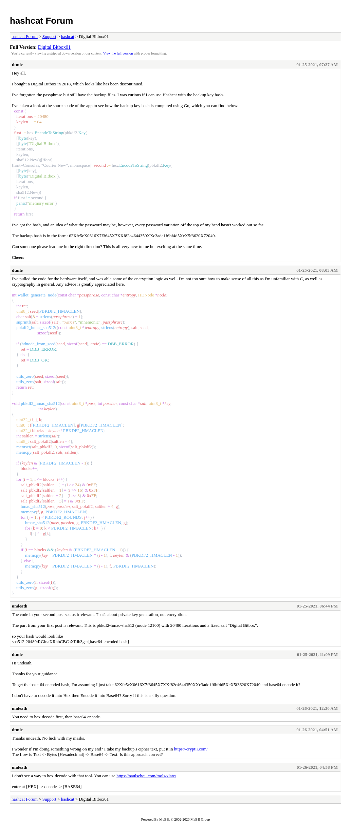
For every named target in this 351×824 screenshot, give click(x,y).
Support (49, 36)
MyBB (164, 819)
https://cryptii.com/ (191, 748)
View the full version (118, 53)
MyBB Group (200, 819)
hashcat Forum (41, 21)
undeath (19, 606)
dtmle (17, 64)
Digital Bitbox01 (54, 47)
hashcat (67, 36)
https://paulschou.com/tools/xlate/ (146, 775)
